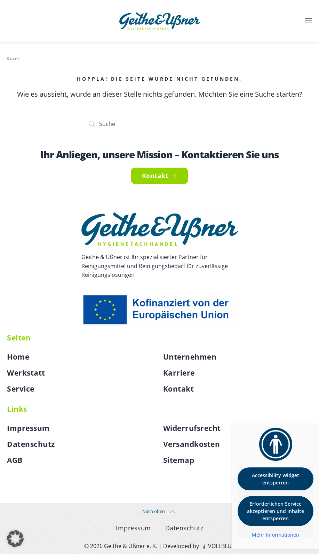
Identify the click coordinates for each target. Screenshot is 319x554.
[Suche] (159, 123)
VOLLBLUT (221, 546)
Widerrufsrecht (192, 428)
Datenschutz (31, 444)
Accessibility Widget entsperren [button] (275, 479)
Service (20, 389)
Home (18, 357)
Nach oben (153, 511)
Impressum (28, 428)
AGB (15, 460)
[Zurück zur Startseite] (159, 21)
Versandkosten (191, 444)
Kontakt (159, 175)
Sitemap (178, 460)
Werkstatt (26, 373)
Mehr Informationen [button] (275, 535)
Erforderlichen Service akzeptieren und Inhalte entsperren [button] (275, 511)
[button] (308, 21)
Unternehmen (190, 357)
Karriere (179, 373)
